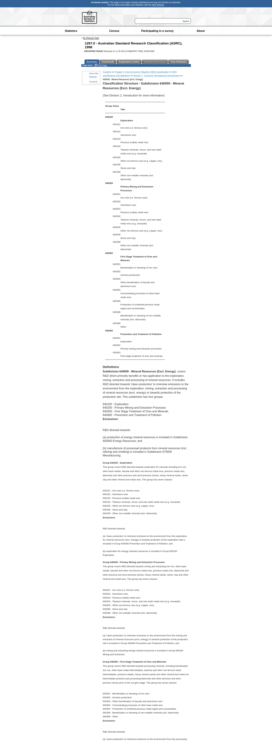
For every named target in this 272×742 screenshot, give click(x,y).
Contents (93, 81)
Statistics (71, 30)
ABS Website (158, 5)
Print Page (100, 65)
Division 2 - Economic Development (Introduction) (156, 76)
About (201, 30)
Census (114, 30)
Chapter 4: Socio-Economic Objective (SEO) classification (142, 72)
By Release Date (91, 38)
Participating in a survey (157, 30)
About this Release (93, 75)
